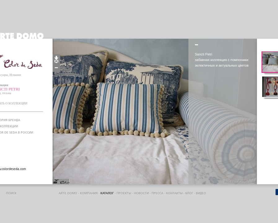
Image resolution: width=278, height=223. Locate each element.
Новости (141, 193)
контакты (174, 193)
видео (201, 193)
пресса (157, 193)
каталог (107, 193)
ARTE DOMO (68, 193)
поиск (11, 193)
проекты (124, 193)
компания (89, 193)
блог (189, 193)
